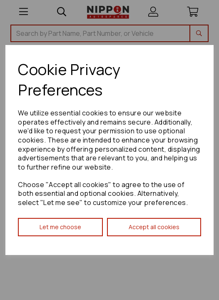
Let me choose (60, 227)
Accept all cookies (154, 227)
